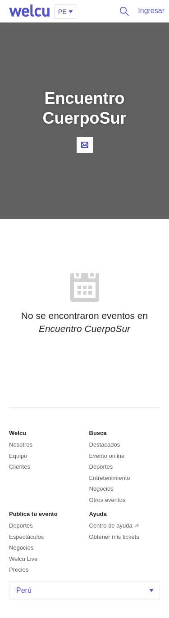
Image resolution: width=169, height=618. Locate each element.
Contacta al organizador (84, 144)
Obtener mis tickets (114, 536)
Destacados (104, 444)
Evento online (107, 455)
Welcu (29, 11)
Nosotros (20, 444)
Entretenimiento (109, 478)
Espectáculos (26, 536)
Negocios (101, 488)
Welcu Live (23, 558)
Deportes (101, 466)
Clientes (19, 466)
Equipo (18, 455)
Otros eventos (107, 500)
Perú (85, 590)
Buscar (122, 11)
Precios (18, 569)
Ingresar (151, 10)
